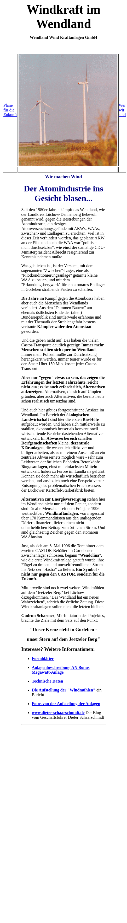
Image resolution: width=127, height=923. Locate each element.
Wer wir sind (122, 110)
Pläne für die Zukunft (10, 110)
